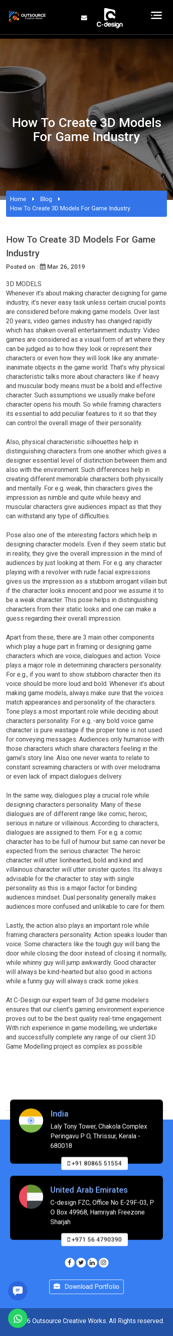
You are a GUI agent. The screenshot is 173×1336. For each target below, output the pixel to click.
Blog (46, 199)
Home (18, 199)
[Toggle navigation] (156, 15)
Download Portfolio (86, 1286)
